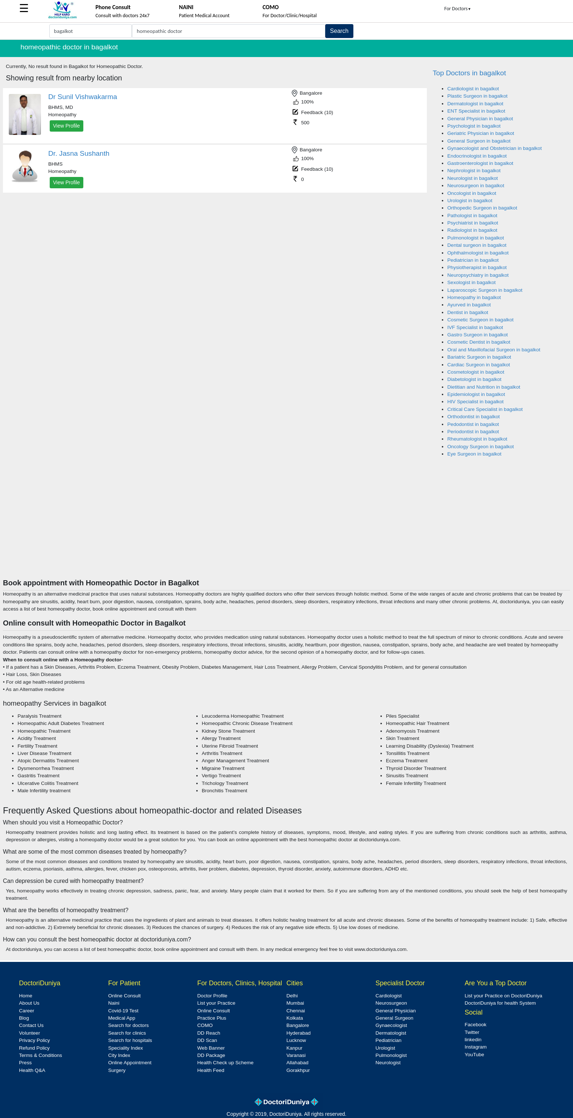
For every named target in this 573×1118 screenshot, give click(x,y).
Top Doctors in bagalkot (469, 73)
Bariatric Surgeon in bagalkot (479, 357)
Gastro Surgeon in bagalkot (477, 334)
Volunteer (29, 1033)
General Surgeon (395, 1018)
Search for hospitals (130, 1040)
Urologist (385, 1048)
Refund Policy (34, 1048)
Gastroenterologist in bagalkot (480, 163)
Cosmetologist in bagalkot (475, 372)
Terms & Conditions (40, 1055)
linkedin (472, 1039)
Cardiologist (389, 995)
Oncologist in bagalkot (471, 193)
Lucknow (296, 1040)
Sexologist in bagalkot (471, 282)
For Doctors (457, 8)
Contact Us (31, 1025)
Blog (24, 1018)
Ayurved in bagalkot (469, 304)
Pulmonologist (391, 1055)
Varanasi (296, 1055)
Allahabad (297, 1062)
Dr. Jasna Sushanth (78, 153)
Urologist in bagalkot (469, 200)
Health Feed (210, 1070)
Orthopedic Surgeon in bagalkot (482, 208)
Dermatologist (391, 1033)
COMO (205, 1025)
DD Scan (207, 1040)
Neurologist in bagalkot (472, 178)
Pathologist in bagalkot (472, 215)
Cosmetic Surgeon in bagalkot (480, 319)
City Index (119, 1055)
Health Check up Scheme (225, 1062)
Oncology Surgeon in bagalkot (480, 446)
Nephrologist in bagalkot (474, 170)
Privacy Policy (34, 1040)
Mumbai (295, 1003)
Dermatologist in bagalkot (475, 103)
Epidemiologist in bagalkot (476, 394)
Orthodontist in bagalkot (473, 416)
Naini (113, 1003)
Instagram (475, 1047)
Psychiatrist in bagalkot (472, 223)
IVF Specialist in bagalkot (475, 327)
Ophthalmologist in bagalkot (478, 253)
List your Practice (216, 1003)
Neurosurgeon (391, 1003)
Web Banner (211, 1048)
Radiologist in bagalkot (472, 230)
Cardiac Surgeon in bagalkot (478, 364)
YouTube (474, 1054)
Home (25, 995)
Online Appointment (130, 1062)
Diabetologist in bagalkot (474, 379)
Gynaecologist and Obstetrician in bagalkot (494, 148)
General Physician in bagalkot (480, 118)
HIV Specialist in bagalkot (475, 401)
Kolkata (294, 1018)
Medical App (121, 1018)
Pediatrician (389, 1040)
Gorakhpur (298, 1070)
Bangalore (297, 1025)
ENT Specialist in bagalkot (476, 111)
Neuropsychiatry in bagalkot (478, 275)
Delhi (292, 995)
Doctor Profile (212, 995)
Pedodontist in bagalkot (473, 424)
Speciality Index (125, 1048)
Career (26, 1010)
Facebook (475, 1024)
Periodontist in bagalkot (473, 431)
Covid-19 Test (123, 1010)
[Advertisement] (286, 523)
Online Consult (124, 995)
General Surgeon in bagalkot (479, 141)
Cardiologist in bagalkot (473, 88)
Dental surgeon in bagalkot (476, 245)
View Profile (66, 126)
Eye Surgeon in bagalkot (474, 454)
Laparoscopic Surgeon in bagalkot (485, 290)
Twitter (471, 1032)
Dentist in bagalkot (467, 312)
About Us (29, 1003)
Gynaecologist (391, 1025)
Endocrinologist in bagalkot (476, 156)
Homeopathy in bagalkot (474, 297)
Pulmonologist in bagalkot (475, 238)
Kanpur (294, 1048)
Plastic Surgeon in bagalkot (477, 96)
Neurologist (388, 1062)
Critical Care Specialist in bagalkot (485, 409)
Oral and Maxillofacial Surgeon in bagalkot (493, 349)
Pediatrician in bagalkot (473, 260)
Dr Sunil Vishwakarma (82, 97)
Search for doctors (128, 1025)
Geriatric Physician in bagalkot (480, 133)
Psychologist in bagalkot (474, 126)
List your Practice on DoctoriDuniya (503, 995)
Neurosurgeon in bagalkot (475, 185)
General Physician (396, 1010)
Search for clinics (127, 1033)
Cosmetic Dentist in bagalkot (478, 342)
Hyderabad (298, 1033)
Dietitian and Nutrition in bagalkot (483, 387)
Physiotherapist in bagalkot (476, 267)
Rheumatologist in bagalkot (477, 439)
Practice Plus (211, 1018)
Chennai (295, 1010)
